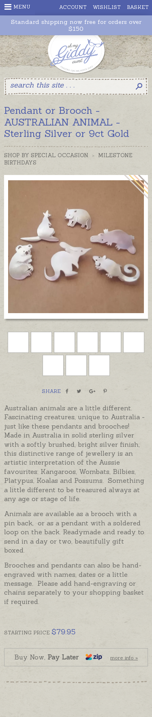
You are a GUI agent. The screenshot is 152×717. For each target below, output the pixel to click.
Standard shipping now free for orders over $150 (76, 25)
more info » (124, 658)
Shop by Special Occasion (46, 155)
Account (73, 7)
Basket (138, 7)
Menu (17, 7)
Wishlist (107, 7)
